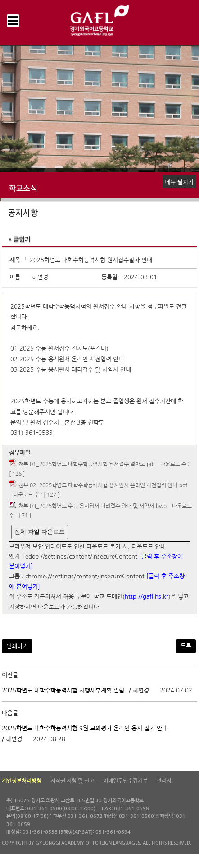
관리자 (164, 781)
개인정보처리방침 (21, 781)
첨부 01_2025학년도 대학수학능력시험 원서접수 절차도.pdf (86, 464)
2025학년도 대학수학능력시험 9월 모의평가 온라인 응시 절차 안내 (84, 728)
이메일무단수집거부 (125, 781)
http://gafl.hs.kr (146, 597)
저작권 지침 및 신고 (72, 781)
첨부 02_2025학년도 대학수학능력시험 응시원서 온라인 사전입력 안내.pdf (102, 485)
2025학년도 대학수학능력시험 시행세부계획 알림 (63, 690)
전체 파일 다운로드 (39, 531)
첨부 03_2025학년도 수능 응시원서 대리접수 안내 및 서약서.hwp (92, 506)
